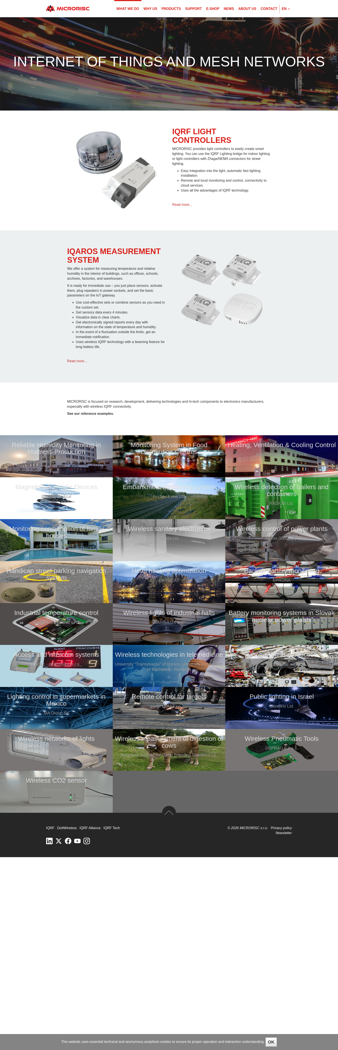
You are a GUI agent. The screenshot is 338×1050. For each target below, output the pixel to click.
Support (193, 9)
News (229, 9)
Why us (150, 9)
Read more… (182, 204)
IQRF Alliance (90, 1021)
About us (247, 9)
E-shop (212, 9)
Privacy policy (281, 1021)
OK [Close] (271, 1042)
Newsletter (283, 1026)
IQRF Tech (111, 1021)
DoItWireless (67, 1021)
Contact (269, 9)
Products (171, 9)
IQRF (50, 1021)
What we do (127, 9)
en (286, 9)
